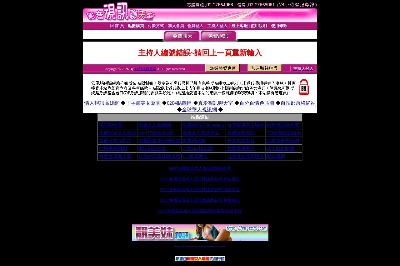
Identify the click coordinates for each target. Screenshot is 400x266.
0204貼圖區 (179, 103)
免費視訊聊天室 (115, 156)
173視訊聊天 (195, 156)
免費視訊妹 (194, 140)
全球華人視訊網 (199, 109)
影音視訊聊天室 (282, 125)
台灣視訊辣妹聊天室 (159, 156)
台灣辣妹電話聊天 (245, 156)
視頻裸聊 (275, 156)
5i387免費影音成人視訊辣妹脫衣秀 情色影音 (200, 189)
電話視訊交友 (152, 148)
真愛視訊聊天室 (215, 103)
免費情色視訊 (241, 132)
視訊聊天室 (110, 125)
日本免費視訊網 (282, 140)
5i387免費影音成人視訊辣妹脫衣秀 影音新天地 (200, 210)
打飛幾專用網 (113, 148)
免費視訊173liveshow (203, 125)
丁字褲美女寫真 (143, 103)
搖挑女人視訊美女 (201, 132)
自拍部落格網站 (298, 103)
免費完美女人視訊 (117, 132)
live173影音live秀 (155, 132)
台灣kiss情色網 (197, 148)
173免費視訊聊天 (284, 132)
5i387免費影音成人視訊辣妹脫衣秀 (200, 168)
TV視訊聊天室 (145, 69)
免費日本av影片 (115, 140)
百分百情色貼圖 (256, 103)
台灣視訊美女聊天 (245, 125)
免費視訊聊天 (241, 148)
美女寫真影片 (241, 140)
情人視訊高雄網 (101, 103)
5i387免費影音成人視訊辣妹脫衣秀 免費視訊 (200, 200)
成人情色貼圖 (280, 148)
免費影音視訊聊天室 (159, 140)
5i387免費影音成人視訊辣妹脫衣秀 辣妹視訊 (200, 179)
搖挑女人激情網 (154, 125)
